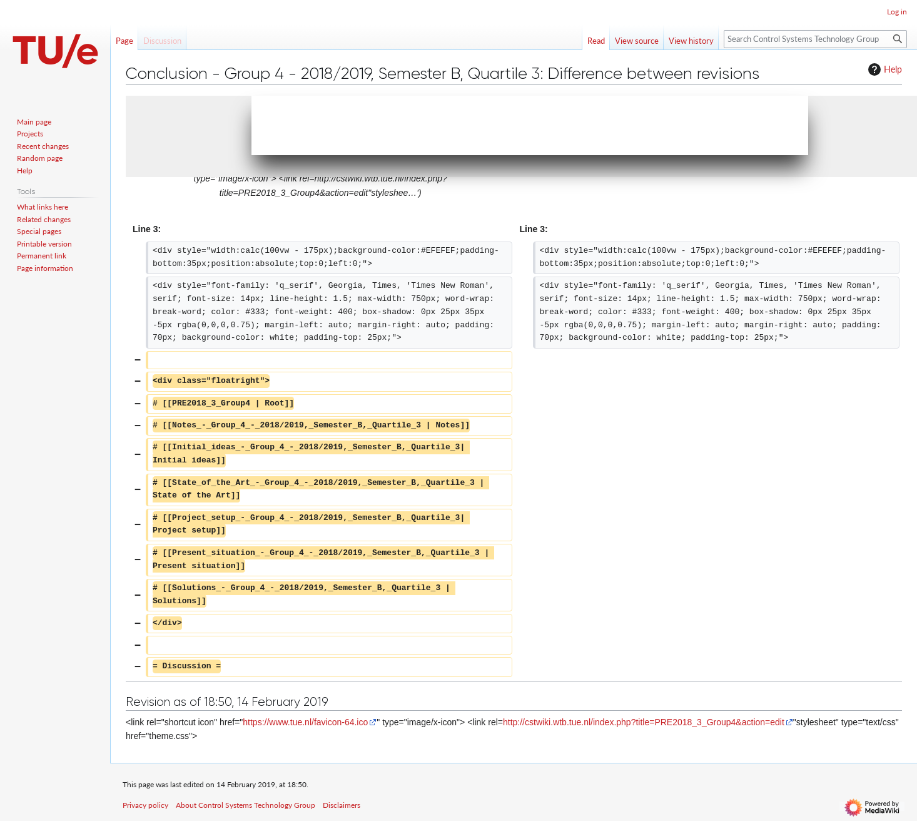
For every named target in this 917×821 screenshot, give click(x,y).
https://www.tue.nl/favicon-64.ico (305, 722)
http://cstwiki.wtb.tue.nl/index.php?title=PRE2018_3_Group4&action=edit (643, 722)
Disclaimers (341, 805)
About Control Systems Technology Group (245, 805)
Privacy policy (145, 805)
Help (883, 69)
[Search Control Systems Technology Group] (815, 39)
